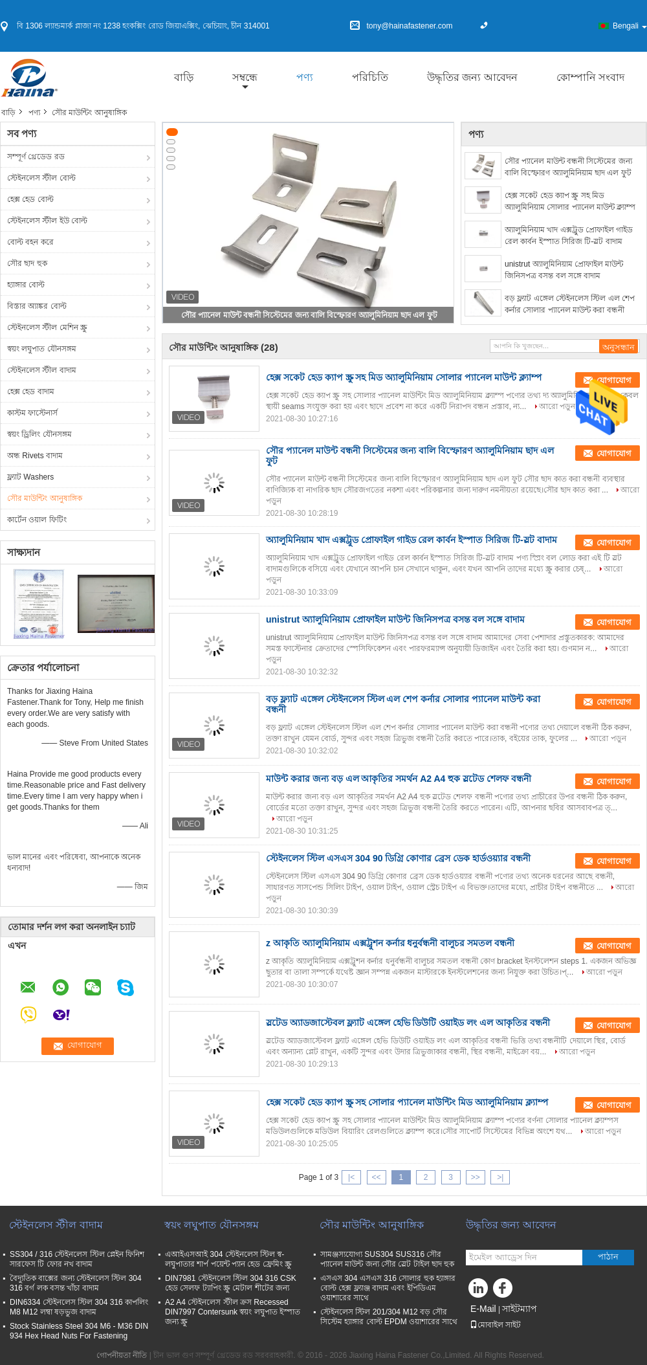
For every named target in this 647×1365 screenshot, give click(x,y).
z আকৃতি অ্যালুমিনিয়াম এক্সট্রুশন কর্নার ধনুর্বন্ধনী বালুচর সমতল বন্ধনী (390, 943)
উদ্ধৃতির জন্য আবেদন (472, 77)
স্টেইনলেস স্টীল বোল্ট (41, 178)
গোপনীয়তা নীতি (121, 1355)
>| (500, 1177)
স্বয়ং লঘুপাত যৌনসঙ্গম (41, 348)
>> (475, 1177)
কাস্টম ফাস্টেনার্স (32, 412)
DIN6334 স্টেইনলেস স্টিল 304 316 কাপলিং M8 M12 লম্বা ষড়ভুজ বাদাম (79, 1307)
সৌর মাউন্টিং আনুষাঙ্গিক (44, 498)
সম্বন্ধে (245, 77)
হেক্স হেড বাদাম (30, 391)
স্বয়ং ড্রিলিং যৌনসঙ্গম (39, 434)
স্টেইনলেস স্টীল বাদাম (41, 370)
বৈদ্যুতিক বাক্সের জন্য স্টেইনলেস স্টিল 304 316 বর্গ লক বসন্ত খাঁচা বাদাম (76, 1283)
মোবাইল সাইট (495, 1324)
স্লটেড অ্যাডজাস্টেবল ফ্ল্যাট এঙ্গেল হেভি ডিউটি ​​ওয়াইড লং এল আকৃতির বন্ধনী (408, 1022)
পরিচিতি (370, 77)
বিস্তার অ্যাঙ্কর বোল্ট (37, 306)
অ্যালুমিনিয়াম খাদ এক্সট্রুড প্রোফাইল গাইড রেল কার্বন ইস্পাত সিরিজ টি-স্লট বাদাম (569, 235)
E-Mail (483, 1309)
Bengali (630, 25)
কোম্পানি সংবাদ (590, 77)
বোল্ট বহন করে (30, 242)
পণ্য (304, 77)
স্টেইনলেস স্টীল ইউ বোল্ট (47, 220)
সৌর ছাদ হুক (27, 263)
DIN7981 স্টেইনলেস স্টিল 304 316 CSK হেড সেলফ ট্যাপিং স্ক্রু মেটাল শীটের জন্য (230, 1283)
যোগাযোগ (614, 453)
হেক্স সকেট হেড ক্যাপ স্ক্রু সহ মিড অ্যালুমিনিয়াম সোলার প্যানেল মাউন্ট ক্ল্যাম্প (570, 201)
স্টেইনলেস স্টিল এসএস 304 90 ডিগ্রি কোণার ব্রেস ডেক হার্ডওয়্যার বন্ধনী (398, 858)
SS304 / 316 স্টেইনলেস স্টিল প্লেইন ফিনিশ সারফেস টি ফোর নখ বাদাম (77, 1259)
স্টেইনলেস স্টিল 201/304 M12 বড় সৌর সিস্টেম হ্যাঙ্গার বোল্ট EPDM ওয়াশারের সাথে (388, 1316)
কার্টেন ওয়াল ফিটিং (37, 519)
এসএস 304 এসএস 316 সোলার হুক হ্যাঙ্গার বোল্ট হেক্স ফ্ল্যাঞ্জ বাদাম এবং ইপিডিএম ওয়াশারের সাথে (387, 1288)
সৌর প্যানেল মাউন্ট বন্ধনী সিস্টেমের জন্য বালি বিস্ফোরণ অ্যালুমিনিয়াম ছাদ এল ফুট (309, 315)
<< (375, 1177)
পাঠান (608, 1256)
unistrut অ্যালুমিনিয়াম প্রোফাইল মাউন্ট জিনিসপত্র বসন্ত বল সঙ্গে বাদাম (564, 270)
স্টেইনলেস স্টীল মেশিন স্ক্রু (47, 327)
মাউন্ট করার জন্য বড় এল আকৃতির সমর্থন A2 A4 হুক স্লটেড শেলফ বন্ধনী (398, 778)
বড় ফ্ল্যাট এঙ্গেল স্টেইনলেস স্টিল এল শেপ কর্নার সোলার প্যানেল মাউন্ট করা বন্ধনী (570, 304)
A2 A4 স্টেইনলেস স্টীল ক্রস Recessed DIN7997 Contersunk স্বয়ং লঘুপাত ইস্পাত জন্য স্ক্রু (232, 1312)
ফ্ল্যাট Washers (30, 477)
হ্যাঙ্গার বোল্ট (26, 284)
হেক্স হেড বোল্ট (30, 199)
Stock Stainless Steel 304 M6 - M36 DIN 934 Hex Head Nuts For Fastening (79, 1331)
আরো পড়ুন (557, 406)
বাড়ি (183, 77)
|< (351, 1177)
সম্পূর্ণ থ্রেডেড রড (36, 156)
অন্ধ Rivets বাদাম (35, 455)
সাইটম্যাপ (519, 1309)
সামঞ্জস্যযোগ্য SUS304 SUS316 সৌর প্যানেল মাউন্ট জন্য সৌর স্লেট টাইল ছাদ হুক (387, 1259)
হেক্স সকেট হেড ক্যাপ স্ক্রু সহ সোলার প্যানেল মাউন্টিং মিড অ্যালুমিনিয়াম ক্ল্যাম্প (407, 1102)
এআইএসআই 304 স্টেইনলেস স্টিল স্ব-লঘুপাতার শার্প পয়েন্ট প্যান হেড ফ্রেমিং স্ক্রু (228, 1259)
